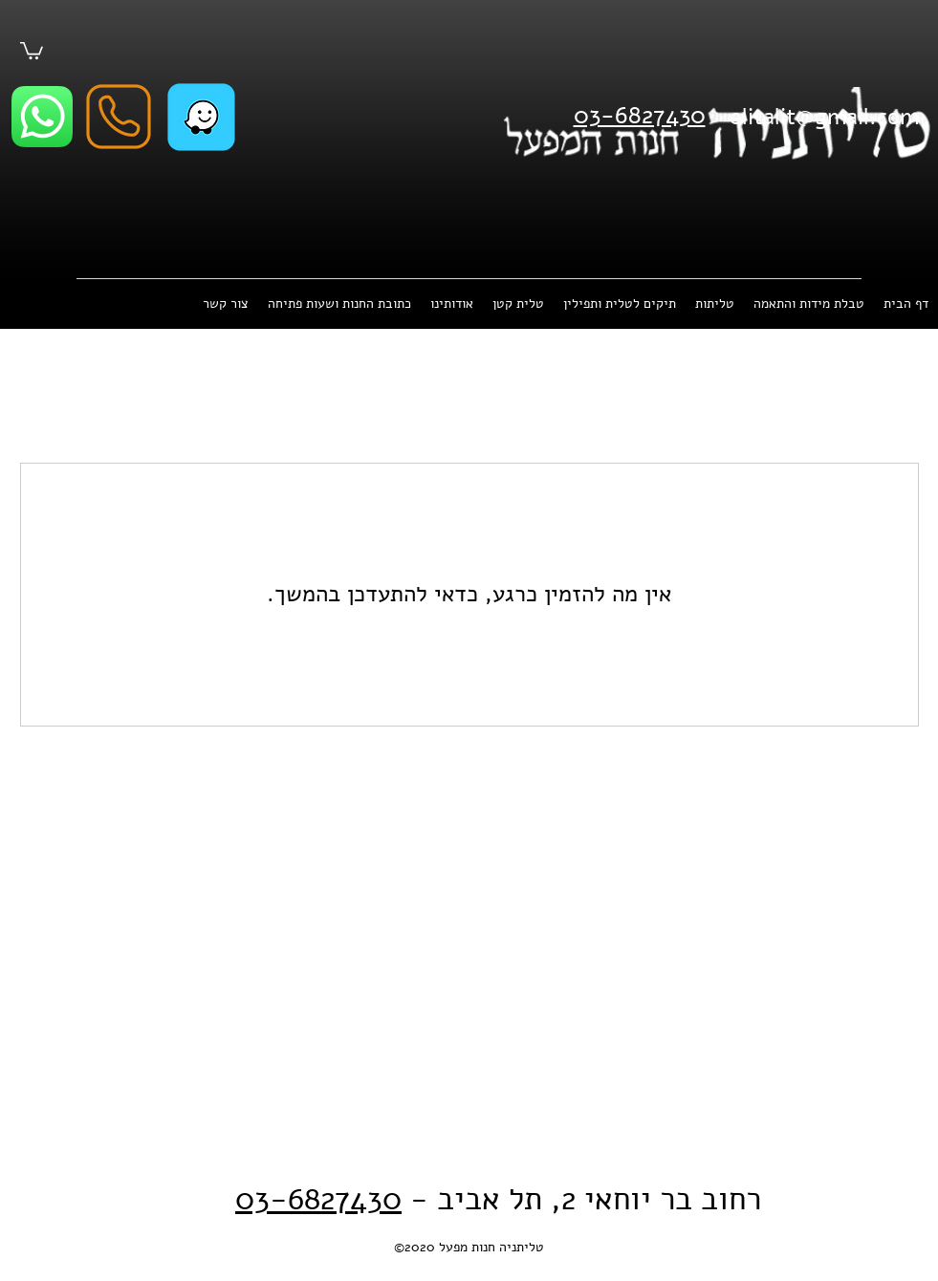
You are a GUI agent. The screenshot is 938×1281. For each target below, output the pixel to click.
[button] (31, 49)
